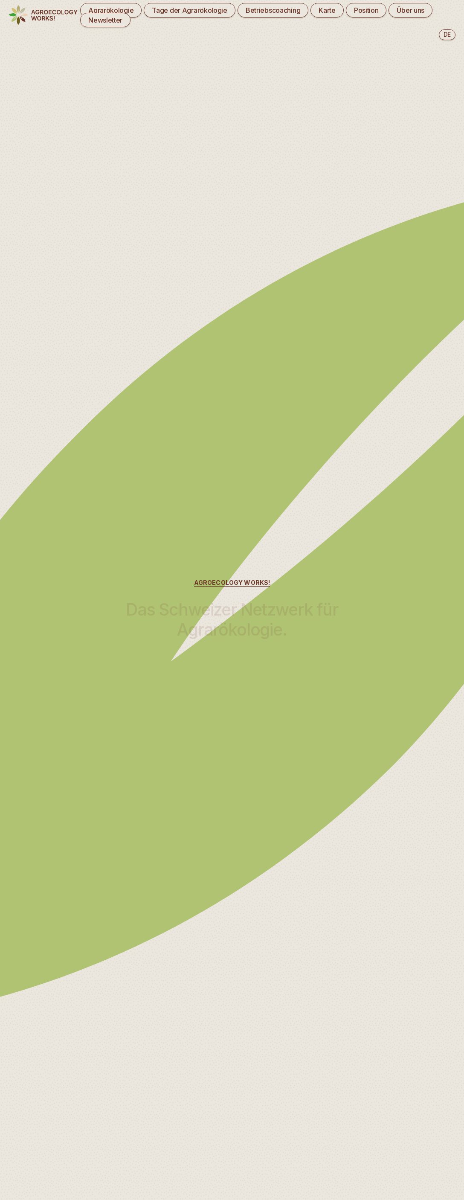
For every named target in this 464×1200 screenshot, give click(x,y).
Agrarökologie (110, 10)
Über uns (410, 10)
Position (366, 10)
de (447, 34)
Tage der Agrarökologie (189, 10)
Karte (327, 10)
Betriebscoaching (273, 10)
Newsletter (105, 20)
